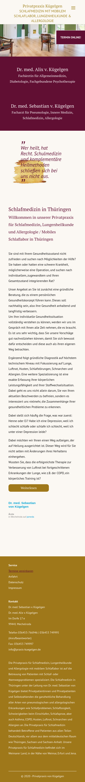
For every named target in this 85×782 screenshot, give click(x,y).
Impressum (15, 588)
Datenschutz (15, 582)
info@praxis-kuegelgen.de (24, 649)
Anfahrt (13, 576)
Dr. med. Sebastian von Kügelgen (22, 504)
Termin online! (70, 37)
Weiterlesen (29, 488)
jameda (30, 517)
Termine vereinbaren (20, 571)
